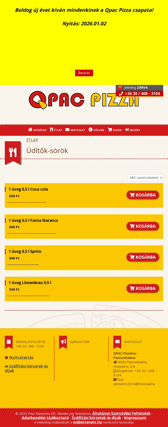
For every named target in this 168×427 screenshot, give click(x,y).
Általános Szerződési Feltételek (121, 413)
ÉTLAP (56, 129)
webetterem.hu (87, 422)
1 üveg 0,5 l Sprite (25, 251)
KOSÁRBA (143, 195)
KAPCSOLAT (75, 129)
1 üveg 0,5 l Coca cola (28, 189)
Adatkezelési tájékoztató (45, 417)
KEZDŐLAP (37, 129)
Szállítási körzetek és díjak (26, 368)
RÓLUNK (96, 129)
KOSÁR (115, 129)
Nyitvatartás (21, 357)
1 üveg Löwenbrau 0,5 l (30, 282)
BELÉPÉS (132, 129)
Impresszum (135, 417)
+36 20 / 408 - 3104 (139, 93)
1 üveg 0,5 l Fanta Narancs (33, 220)
